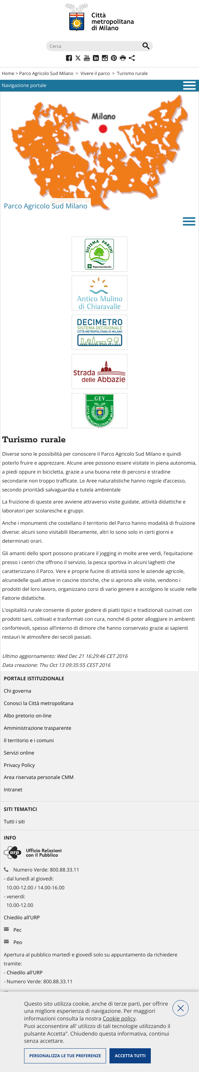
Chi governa (17, 691)
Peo (17, 942)
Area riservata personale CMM (39, 777)
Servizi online (19, 753)
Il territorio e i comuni (29, 740)
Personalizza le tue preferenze (65, 1056)
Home (8, 73)
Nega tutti (180, 1008)
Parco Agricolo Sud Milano (46, 73)
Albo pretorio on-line (28, 716)
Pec (17, 930)
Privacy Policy (19, 765)
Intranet (13, 790)
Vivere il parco (95, 73)
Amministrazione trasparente (37, 728)
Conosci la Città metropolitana (38, 703)
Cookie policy (119, 1018)
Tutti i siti (14, 822)
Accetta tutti (130, 1056)
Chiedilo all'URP (22, 917)
